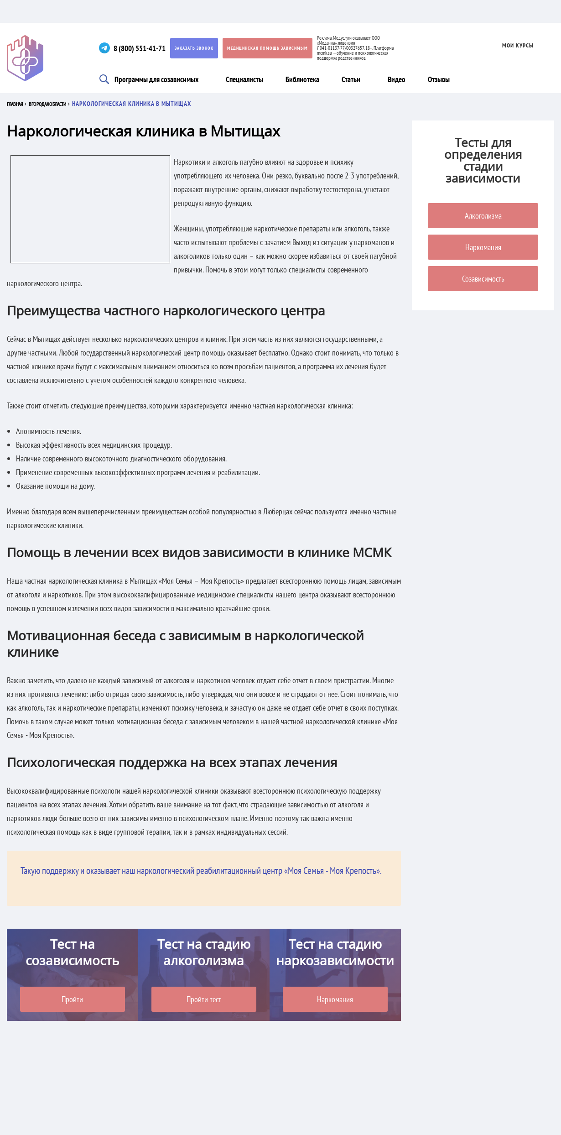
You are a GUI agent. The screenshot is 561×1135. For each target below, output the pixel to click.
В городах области (67, 103)
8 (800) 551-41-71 (138, 48)
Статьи (346, 79)
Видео (394, 79)
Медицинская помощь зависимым (269, 48)
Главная (19, 103)
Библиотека (298, 79)
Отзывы (436, 79)
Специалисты (241, 79)
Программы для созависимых (151, 79)
